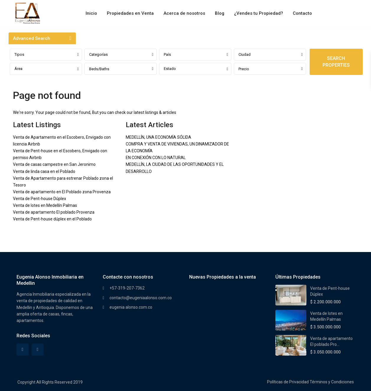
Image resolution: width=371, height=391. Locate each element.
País (167, 54)
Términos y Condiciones (332, 381)
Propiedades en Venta (130, 13)
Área (18, 68)
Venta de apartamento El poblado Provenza (53, 212)
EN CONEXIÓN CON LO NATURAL (156, 157)
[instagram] (38, 349)
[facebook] (23, 349)
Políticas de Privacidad (288, 381)
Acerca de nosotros (184, 13)
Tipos (19, 54)
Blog (219, 13)
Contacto (302, 13)
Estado (170, 68)
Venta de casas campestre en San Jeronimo (54, 164)
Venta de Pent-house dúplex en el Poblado (52, 219)
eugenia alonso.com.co (130, 307)
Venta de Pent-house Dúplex (39, 198)
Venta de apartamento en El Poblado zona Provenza (62, 191)
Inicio (91, 13)
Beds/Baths (99, 69)
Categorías (98, 54)
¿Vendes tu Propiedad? (258, 13)
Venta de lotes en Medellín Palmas (45, 205)
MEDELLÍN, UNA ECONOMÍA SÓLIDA (158, 137)
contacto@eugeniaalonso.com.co (140, 297)
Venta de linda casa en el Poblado (44, 171)
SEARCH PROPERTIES (336, 61)
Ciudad (244, 54)
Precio (243, 69)
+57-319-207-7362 (127, 288)
